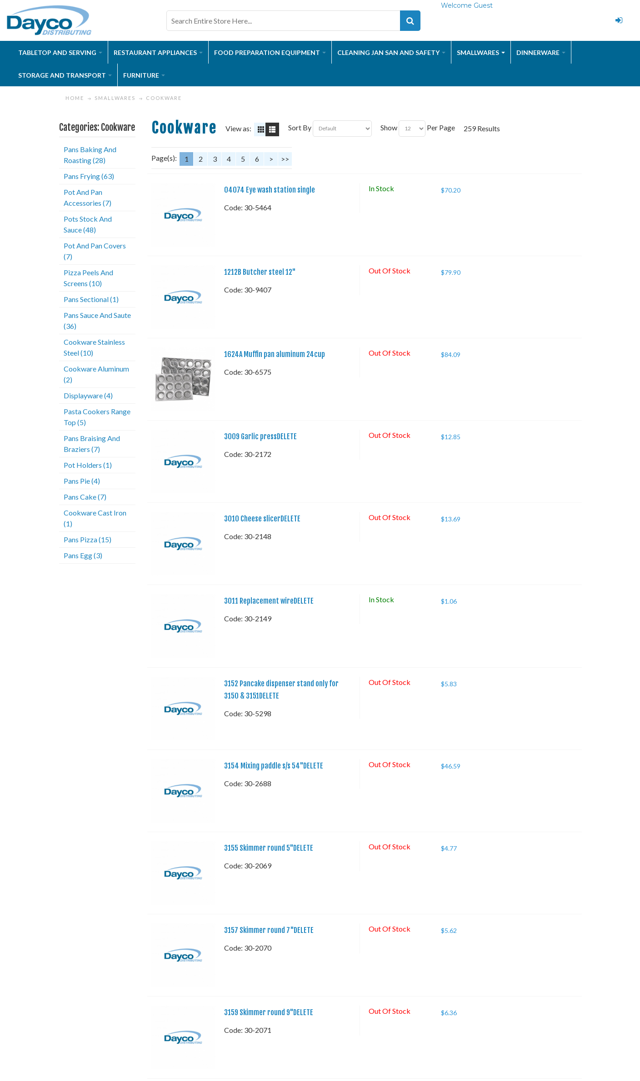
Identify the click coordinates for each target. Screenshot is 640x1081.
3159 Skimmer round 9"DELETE (268, 1012)
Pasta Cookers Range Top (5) (97, 416)
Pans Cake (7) (85, 496)
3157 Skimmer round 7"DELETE (269, 930)
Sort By (299, 127)
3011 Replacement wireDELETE (269, 600)
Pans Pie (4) (82, 480)
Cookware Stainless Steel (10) (94, 347)
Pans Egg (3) (83, 555)
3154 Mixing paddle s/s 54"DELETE (273, 765)
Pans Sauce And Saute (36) (97, 320)
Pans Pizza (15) (87, 539)
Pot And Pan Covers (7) (95, 251)
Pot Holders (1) (88, 465)
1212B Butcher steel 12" (260, 272)
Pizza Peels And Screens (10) (88, 278)
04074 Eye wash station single (269, 189)
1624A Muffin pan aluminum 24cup (274, 354)
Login (619, 20)
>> (285, 158)
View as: (238, 128)
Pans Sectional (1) (91, 299)
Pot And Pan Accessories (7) (87, 197)
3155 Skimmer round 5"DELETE (268, 848)
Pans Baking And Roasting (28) (90, 154)
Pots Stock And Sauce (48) (88, 224)
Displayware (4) (88, 395)
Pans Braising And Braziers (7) (92, 443)
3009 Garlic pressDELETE (260, 436)
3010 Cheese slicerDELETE (262, 518)
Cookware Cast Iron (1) (95, 518)
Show (388, 127)
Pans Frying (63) (89, 176)
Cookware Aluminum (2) (96, 374)
